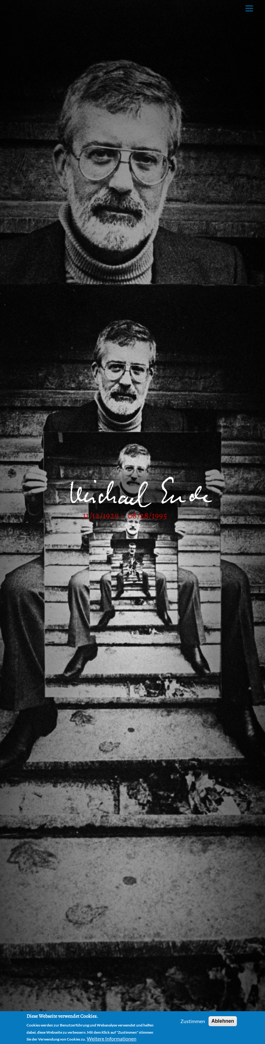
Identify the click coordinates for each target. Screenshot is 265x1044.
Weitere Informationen (111, 1039)
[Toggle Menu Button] (249, 8)
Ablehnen (222, 1021)
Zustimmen (192, 1021)
